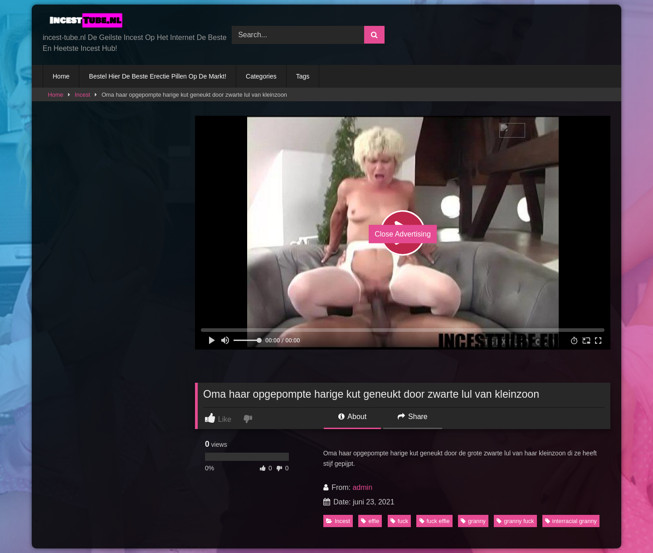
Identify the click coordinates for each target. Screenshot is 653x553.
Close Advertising (403, 234)
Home (61, 76)
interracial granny (571, 521)
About (352, 416)
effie (370, 521)
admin (362, 487)
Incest (82, 94)
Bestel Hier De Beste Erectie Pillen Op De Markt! (157, 76)
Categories (261, 76)
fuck (399, 521)
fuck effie (434, 521)
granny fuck (515, 521)
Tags (303, 76)
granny (473, 521)
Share (413, 416)
